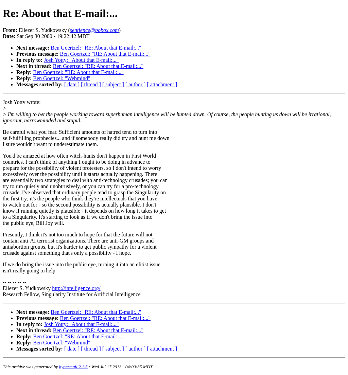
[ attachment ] (162, 84)
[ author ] (135, 84)
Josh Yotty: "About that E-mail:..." (81, 60)
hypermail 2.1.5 (73, 366)
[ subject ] (113, 84)
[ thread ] (91, 84)
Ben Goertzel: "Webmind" (61, 78)
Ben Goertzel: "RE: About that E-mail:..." (96, 48)
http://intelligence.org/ (76, 288)
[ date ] (72, 84)
